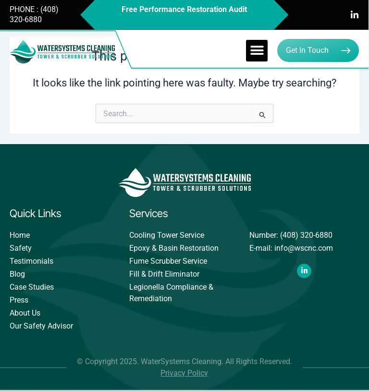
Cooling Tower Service (166, 235)
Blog (17, 274)
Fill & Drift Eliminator (164, 274)
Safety (21, 248)
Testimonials (31, 261)
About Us (25, 313)
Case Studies (32, 287)
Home (20, 235)
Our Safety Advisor (41, 325)
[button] (257, 50)
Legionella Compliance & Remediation (171, 292)
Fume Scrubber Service (168, 261)
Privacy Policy (184, 373)
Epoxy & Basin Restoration (174, 248)
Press (19, 300)
